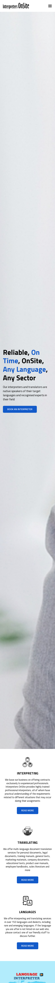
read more (27, 810)
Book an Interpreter (19, 409)
